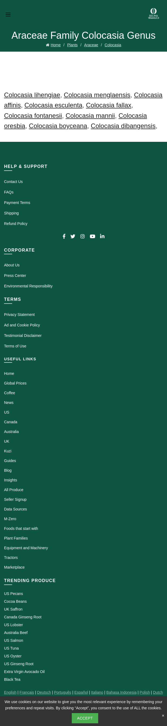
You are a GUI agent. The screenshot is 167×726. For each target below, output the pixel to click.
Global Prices (15, 383)
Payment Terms (17, 202)
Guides (10, 461)
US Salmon (13, 640)
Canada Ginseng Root (23, 617)
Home (56, 45)
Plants (72, 45)
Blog (8, 470)
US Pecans (13, 593)
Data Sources (15, 509)
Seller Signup (15, 499)
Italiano (97, 692)
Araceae (91, 45)
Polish (145, 692)
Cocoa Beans (15, 601)
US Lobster (13, 625)
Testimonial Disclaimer (23, 335)
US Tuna (11, 648)
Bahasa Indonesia (121, 692)
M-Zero (10, 519)
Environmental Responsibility (28, 286)
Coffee (9, 393)
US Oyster (13, 656)
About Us (12, 265)
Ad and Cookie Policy (22, 325)
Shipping (11, 213)
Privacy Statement (19, 314)
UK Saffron (13, 609)
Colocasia (113, 45)
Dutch (158, 692)
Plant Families (16, 538)
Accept (85, 718)
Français (26, 692)
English (10, 692)
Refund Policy (15, 223)
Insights (10, 480)
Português (62, 692)
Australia (11, 431)
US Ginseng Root (18, 664)
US (6, 412)
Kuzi (7, 451)
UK (6, 441)
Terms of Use (15, 346)
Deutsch (44, 692)
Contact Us (13, 181)
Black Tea (12, 679)
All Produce (13, 490)
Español (81, 692)
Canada (10, 422)
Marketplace (14, 567)
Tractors (11, 557)
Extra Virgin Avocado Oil (24, 671)
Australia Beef (16, 632)
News (8, 402)
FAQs (8, 192)
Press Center (15, 275)
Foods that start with (21, 528)
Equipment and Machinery (26, 548)
